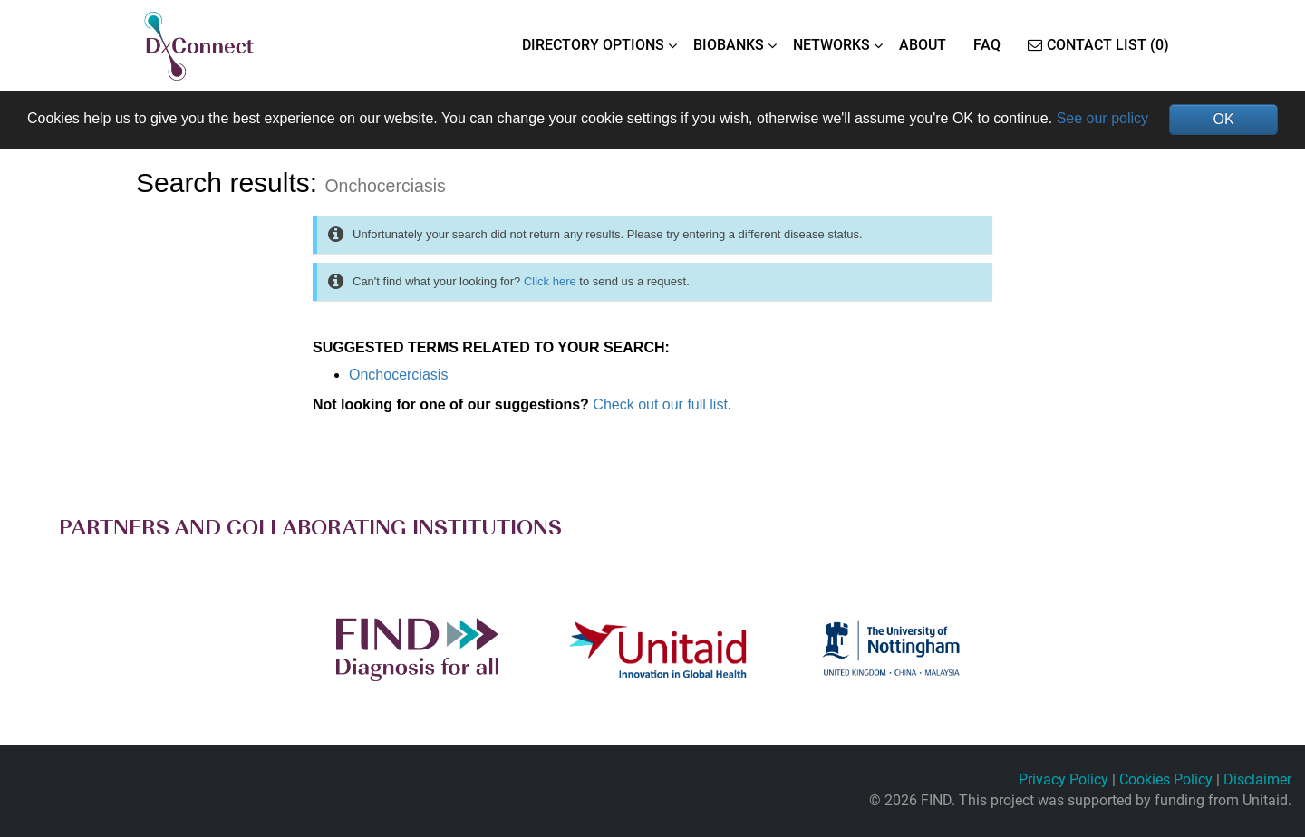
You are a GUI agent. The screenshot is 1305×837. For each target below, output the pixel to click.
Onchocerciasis (398, 374)
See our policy (1102, 118)
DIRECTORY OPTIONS (593, 44)
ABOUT (922, 44)
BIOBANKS (728, 44)
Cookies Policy (1166, 779)
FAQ (986, 44)
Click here (550, 281)
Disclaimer (1257, 779)
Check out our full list (660, 404)
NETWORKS (831, 44)
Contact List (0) (1098, 44)
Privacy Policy (1063, 779)
